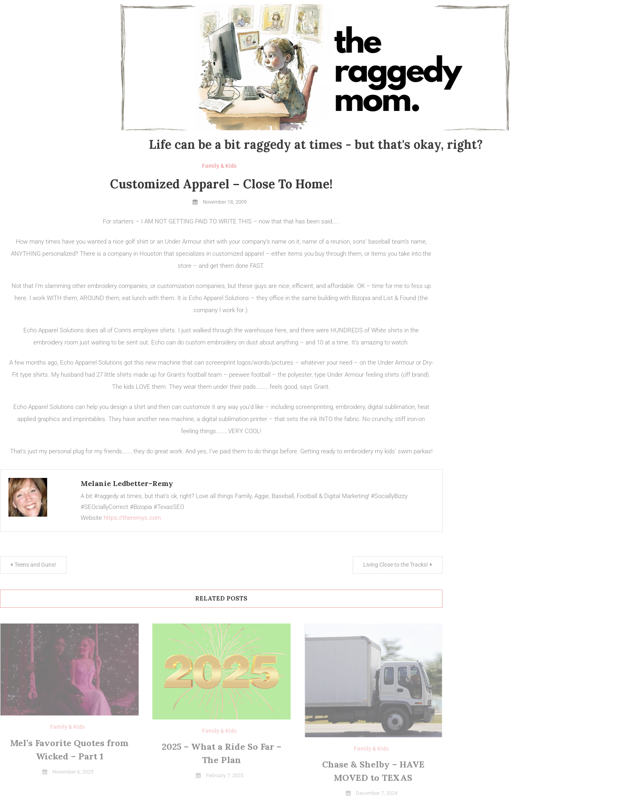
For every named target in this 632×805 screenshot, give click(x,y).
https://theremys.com (132, 517)
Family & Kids (219, 166)
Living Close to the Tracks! (395, 564)
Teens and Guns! (35, 564)
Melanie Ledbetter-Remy (127, 483)
